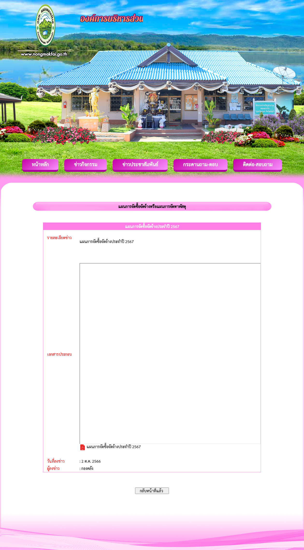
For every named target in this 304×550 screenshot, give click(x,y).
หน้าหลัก (40, 164)
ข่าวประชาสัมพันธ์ (140, 164)
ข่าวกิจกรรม (85, 164)
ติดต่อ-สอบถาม (257, 164)
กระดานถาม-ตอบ (200, 164)
